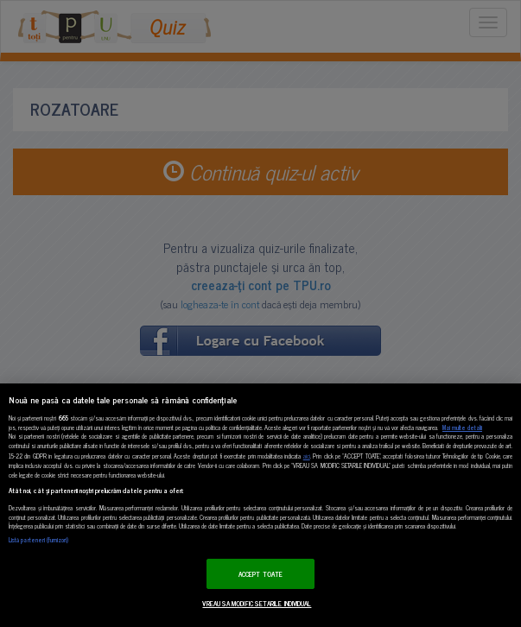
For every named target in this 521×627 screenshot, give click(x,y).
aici (306, 455)
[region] (260, 505)
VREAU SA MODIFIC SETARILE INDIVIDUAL (256, 603)
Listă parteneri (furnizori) (38, 540)
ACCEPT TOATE (260, 574)
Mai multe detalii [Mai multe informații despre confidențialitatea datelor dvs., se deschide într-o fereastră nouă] (462, 427)
